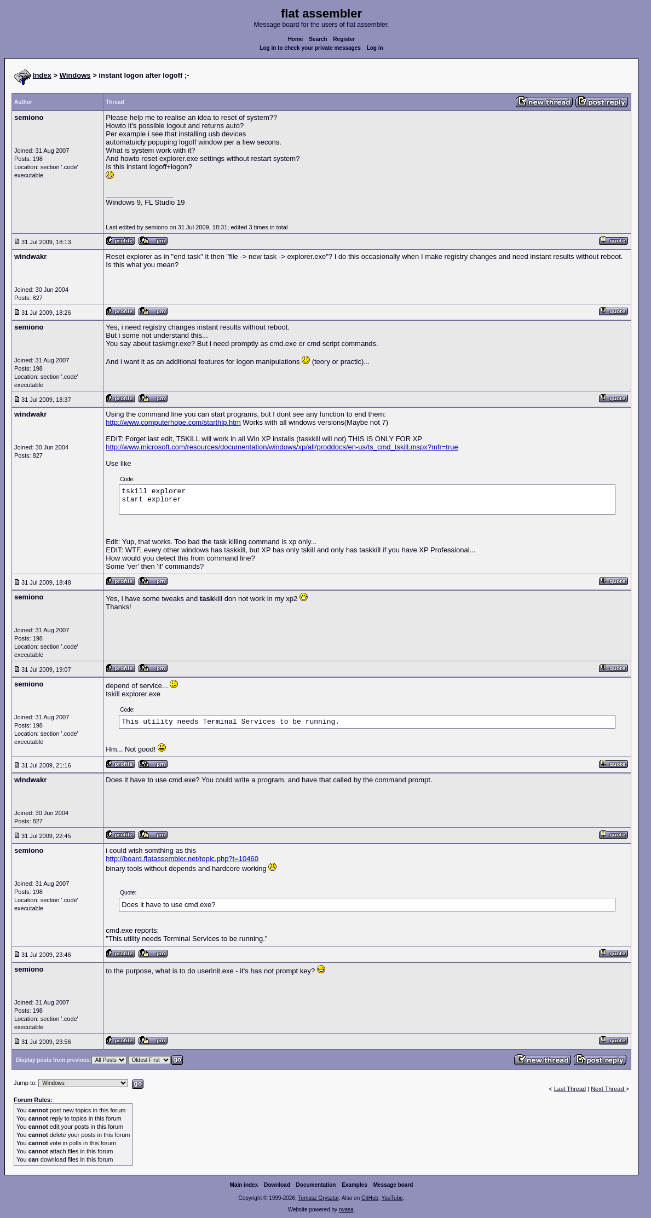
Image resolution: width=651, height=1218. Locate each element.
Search (318, 39)
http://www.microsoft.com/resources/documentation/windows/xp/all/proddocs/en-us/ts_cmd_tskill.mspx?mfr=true (282, 447)
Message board (393, 1185)
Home (295, 39)
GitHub (369, 1198)
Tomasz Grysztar (318, 1198)
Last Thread (570, 1089)
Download (277, 1185)
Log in (375, 48)
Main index (244, 1185)
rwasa (346, 1210)
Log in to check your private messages (310, 48)
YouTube (391, 1198)
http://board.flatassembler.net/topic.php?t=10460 (182, 859)
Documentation (316, 1185)
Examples (354, 1185)
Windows (75, 75)
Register (344, 39)
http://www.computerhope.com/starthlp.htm (173, 422)
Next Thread (608, 1089)
